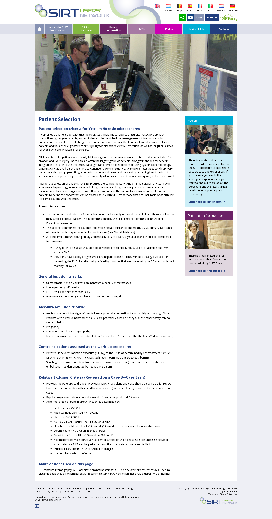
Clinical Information (86, 28)
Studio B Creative (228, 494)
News (99, 488)
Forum (91, 488)
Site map (86, 491)
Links (199, 17)
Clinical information (53, 488)
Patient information (75, 488)
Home (38, 488)
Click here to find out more (207, 271)
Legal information (228, 491)
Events (108, 488)
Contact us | (41, 491)
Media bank (120, 488)
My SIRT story (54, 491)
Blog (130, 488)
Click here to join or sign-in (207, 201)
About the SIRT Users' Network (58, 28)
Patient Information (113, 28)
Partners (212, 17)
